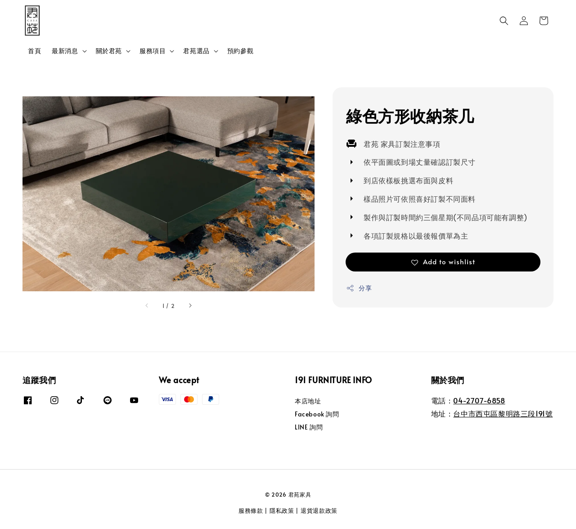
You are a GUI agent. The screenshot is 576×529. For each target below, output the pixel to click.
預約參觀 (240, 50)
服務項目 (153, 51)
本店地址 (308, 401)
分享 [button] (359, 288)
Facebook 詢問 (317, 414)
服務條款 (250, 510)
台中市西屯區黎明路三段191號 (503, 413)
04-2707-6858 (479, 400)
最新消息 (65, 51)
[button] (504, 21)
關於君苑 (109, 51)
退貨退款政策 (319, 510)
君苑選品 (196, 51)
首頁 (34, 50)
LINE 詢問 (309, 427)
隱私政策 (282, 510)
